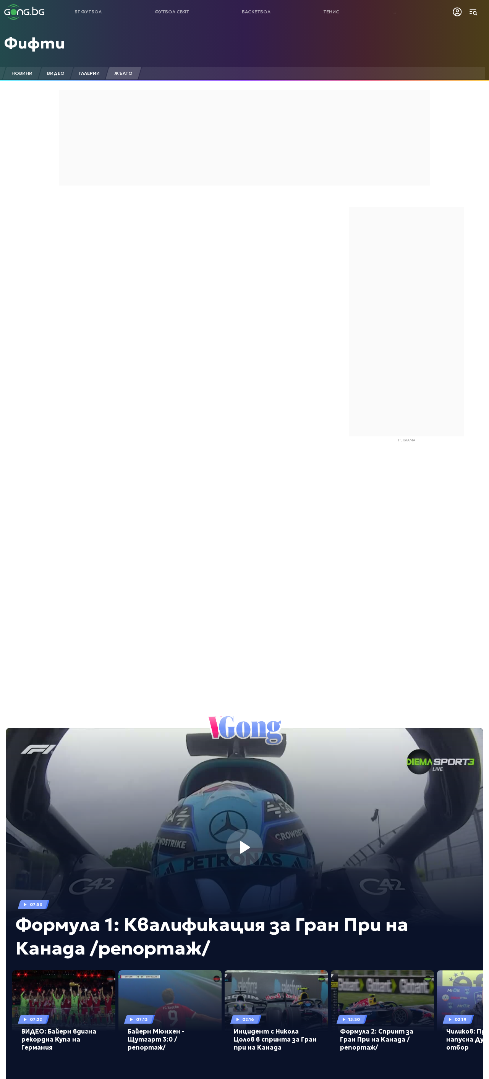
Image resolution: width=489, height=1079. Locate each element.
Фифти (34, 43)
